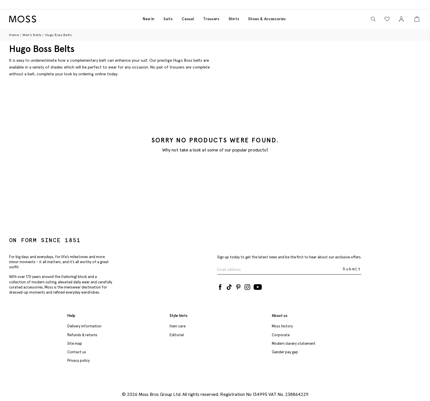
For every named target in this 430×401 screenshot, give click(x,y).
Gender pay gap (285, 352)
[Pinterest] (238, 286)
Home (14, 35)
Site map (74, 343)
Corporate (281, 335)
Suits (168, 18)
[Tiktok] (229, 286)
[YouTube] (258, 286)
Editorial (177, 335)
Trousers (211, 18)
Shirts (234, 18)
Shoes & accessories (267, 18)
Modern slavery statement (294, 343)
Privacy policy (78, 360)
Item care (177, 326)
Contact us (76, 352)
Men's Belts (32, 35)
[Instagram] (247, 286)
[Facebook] (220, 286)
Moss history (282, 326)
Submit (352, 269)
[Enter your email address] (279, 269)
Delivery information (84, 326)
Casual (188, 18)
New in (149, 18)
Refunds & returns (82, 335)
